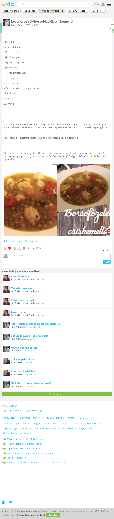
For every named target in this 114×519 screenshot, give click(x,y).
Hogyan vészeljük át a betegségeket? (25, 444)
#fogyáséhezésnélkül (91, 424)
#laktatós (71, 429)
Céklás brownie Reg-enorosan (29, 336)
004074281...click (34, 241)
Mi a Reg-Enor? (11, 406)
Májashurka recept (22, 289)
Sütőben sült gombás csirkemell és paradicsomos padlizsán (36, 463)
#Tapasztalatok (11, 11)
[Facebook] (4, 503)
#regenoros (27, 429)
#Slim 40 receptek (77, 11)
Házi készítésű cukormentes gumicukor (35, 324)
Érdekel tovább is (57, 395)
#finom (26, 424)
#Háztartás (98, 11)
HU (96, 4)
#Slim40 (38, 418)
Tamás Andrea (18, 24)
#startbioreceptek (11, 424)
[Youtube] (10, 503)
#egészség (82, 418)
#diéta (71, 418)
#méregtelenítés (52, 424)
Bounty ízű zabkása (23, 372)
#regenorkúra (85, 429)
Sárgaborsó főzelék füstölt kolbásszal (25, 440)
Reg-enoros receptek (34, 411)
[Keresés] (89, 4)
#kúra (61, 429)
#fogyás (24, 418)
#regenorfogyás (10, 429)
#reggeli (37, 424)
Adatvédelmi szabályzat (33, 515)
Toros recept (19, 313)
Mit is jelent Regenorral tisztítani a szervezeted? (30, 454)
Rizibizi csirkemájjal (16, 458)
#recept (94, 418)
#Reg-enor (30, 11)
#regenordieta (55, 418)
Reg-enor (17, 411)
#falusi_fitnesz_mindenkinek (17, 434)
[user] (102, 4)
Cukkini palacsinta (22, 360)
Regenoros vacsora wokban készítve (24, 449)
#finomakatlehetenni (45, 429)
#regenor (9, 418)
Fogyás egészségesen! (24, 348)
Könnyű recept (20, 277)
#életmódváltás (70, 424)
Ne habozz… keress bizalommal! (31, 384)
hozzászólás (104, 250)
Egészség (6, 411)
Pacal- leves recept (22, 301)
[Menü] (108, 5)
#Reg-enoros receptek (52, 11)
